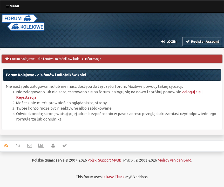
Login (168, 41)
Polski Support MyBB (104, 160)
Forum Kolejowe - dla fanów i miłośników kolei (45, 59)
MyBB (128, 160)
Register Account (202, 41)
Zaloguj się (191, 92)
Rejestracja (26, 97)
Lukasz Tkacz (114, 177)
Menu (12, 6)
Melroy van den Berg (174, 160)
